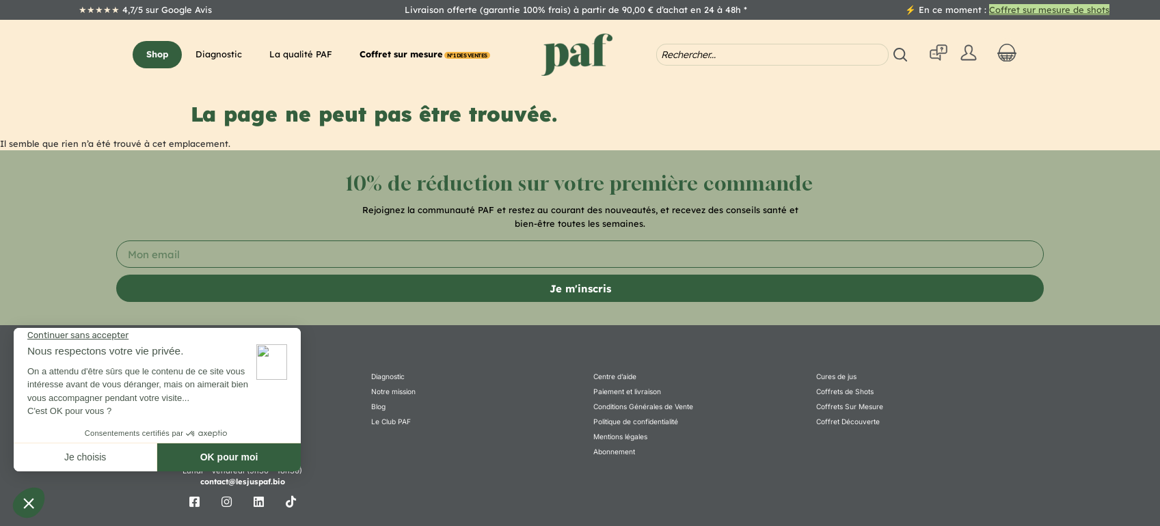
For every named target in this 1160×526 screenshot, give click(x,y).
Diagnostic (388, 377)
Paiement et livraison (626, 394)
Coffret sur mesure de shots (1049, 9)
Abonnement (614, 462)
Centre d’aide (614, 377)
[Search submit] (902, 55)
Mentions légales (620, 445)
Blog (378, 411)
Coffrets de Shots (844, 394)
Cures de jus (836, 377)
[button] (157, 54)
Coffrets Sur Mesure (849, 411)
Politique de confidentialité (635, 428)
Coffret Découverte (848, 428)
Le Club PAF (390, 428)
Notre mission (393, 394)
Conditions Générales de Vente (642, 411)
